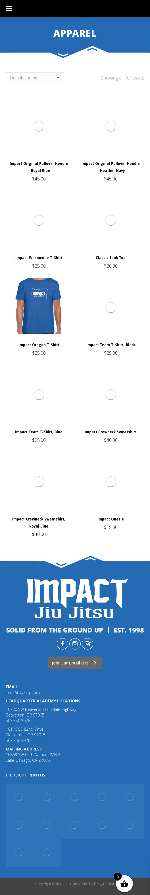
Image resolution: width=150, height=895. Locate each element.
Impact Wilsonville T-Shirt (39, 257)
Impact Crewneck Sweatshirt (111, 431)
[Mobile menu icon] (9, 8)
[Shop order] (35, 77)
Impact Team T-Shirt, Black (110, 344)
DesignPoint (104, 883)
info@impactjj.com (23, 692)
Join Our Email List (74, 663)
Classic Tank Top (111, 257)
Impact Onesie (110, 519)
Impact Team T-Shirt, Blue (39, 431)
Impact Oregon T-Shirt (38, 344)
